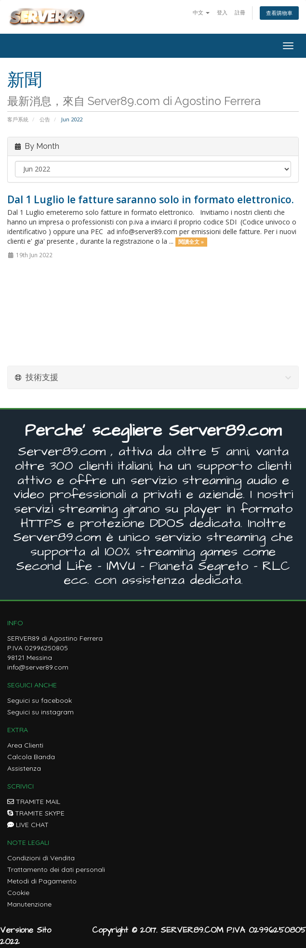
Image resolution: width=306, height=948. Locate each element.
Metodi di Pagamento (42, 881)
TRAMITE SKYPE (36, 813)
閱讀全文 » (191, 241)
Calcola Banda (31, 756)
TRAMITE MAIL (33, 801)
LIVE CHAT (28, 824)
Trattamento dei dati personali (56, 869)
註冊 (240, 12)
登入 (222, 12)
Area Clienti (25, 745)
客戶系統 (17, 119)
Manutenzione (29, 904)
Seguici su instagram (40, 712)
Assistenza (24, 768)
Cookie (18, 892)
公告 (45, 119)
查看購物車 (279, 12)
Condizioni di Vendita (41, 858)
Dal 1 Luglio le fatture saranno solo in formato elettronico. (150, 199)
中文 (201, 12)
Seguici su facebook (39, 700)
